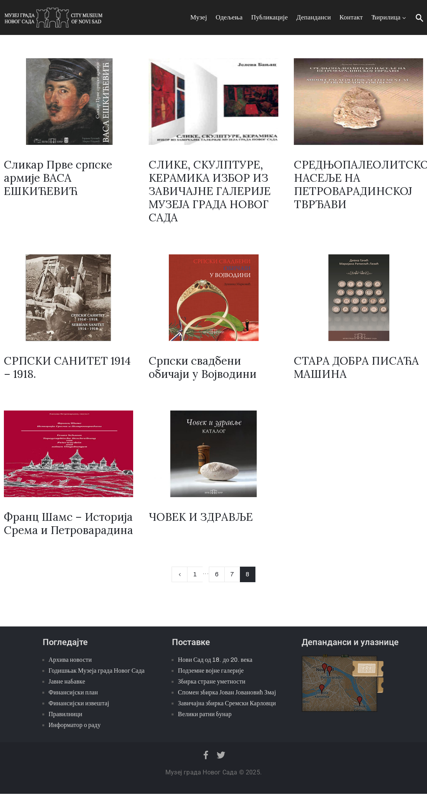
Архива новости (70, 659)
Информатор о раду (75, 725)
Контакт (351, 17)
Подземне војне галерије (211, 670)
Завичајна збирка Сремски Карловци (227, 703)
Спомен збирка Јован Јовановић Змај (227, 692)
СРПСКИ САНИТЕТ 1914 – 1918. (67, 367)
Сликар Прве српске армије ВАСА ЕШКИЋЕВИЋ (58, 178)
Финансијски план (73, 692)
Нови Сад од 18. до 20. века (215, 659)
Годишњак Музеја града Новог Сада (97, 670)
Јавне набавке (67, 681)
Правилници (65, 714)
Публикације (269, 17)
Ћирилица (389, 17)
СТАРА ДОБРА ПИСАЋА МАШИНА (356, 367)
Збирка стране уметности (211, 681)
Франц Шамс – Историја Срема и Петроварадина (68, 523)
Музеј (198, 17)
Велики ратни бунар (204, 714)
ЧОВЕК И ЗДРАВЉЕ (201, 517)
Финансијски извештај (79, 703)
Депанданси (314, 17)
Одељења (229, 17)
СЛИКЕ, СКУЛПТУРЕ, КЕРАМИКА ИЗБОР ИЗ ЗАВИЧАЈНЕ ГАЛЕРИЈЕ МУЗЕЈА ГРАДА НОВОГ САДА (210, 191)
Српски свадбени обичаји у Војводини (203, 367)
